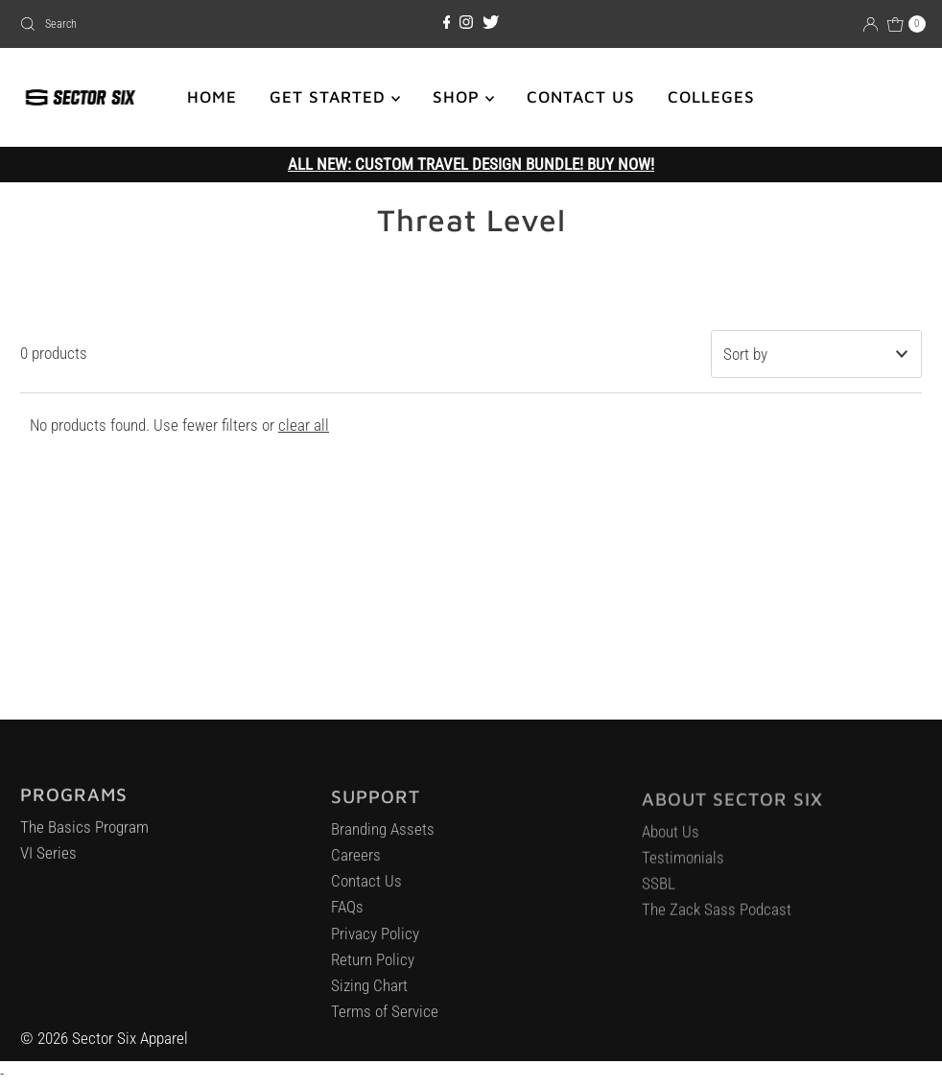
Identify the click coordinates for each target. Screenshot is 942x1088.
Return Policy (372, 967)
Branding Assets (383, 836)
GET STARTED (335, 96)
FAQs (347, 914)
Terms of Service (384, 1019)
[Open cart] (906, 24)
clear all (303, 425)
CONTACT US (581, 96)
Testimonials (683, 866)
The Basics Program (84, 832)
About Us (670, 839)
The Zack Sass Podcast (716, 918)
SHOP (463, 96)
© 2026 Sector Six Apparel (104, 1038)
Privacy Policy (375, 941)
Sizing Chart (369, 993)
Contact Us (366, 888)
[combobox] (159, 24)
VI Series (48, 859)
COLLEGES (711, 96)
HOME (212, 96)
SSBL (658, 892)
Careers (356, 862)
